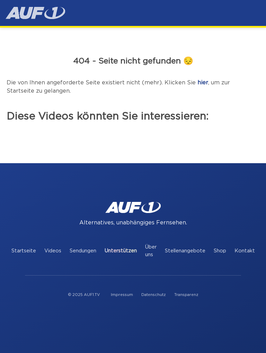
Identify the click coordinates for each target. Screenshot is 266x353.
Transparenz (186, 295)
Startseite (23, 250)
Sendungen (83, 250)
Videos (52, 250)
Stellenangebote (185, 250)
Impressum (122, 295)
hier (202, 82)
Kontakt (244, 250)
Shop (220, 250)
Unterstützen (121, 250)
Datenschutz (153, 295)
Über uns (151, 250)
